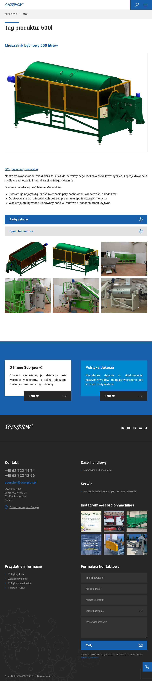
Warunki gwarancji (17, 578)
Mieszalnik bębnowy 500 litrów (31, 45)
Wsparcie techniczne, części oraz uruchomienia (110, 491)
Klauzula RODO (16, 587)
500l (7, 169)
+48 (20, 470)
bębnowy (17, 169)
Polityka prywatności (19, 583)
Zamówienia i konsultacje (98, 470)
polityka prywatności (89, 657)
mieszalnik (31, 169)
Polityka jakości (16, 574)
